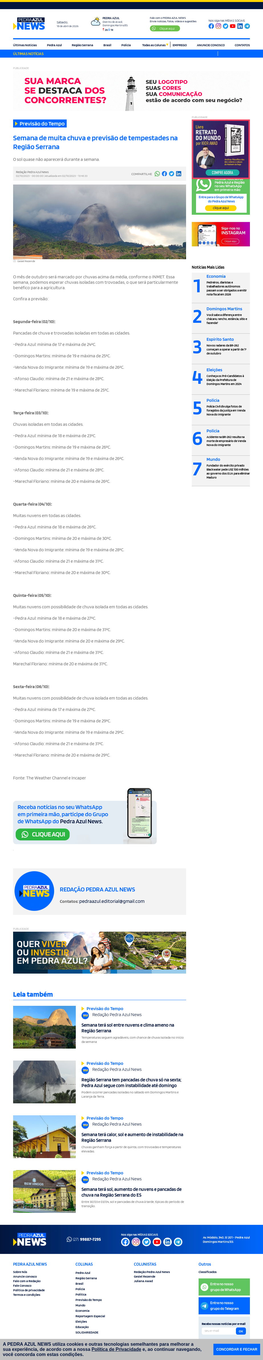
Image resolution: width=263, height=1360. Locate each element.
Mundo (80, 1305)
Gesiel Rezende (144, 1276)
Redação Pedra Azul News (152, 1272)
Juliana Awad (143, 1281)
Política (81, 1294)
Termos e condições (26, 1294)
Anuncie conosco (25, 1276)
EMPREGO (180, 45)
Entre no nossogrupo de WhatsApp (221, 1287)
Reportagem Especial (90, 1316)
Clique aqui (163, 28)
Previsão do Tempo (89, 1300)
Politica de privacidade (29, 1290)
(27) (84, 1239)
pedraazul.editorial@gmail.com (111, 901)
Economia (82, 1310)
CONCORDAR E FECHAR (236, 1349)
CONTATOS (242, 45)
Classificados (208, 1272)
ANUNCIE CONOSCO (211, 45)
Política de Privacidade (116, 1349)
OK (241, 1331)
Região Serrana (82, 45)
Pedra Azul (54, 45)
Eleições (81, 1321)
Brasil (107, 45)
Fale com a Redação (26, 1281)
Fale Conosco (22, 1285)
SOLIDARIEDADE (87, 1332)
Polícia (126, 45)
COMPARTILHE (141, 174)
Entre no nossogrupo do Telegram (220, 1306)
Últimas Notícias (25, 45)
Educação (82, 1327)
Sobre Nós (20, 1272)
